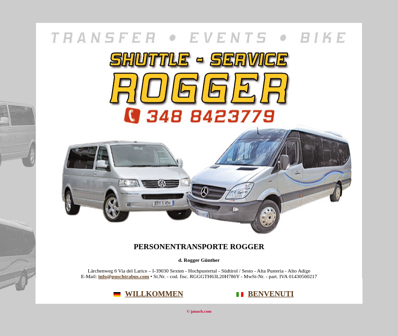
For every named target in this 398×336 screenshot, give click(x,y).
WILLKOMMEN (149, 293)
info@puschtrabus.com (123, 276)
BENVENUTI (265, 293)
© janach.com (198, 311)
